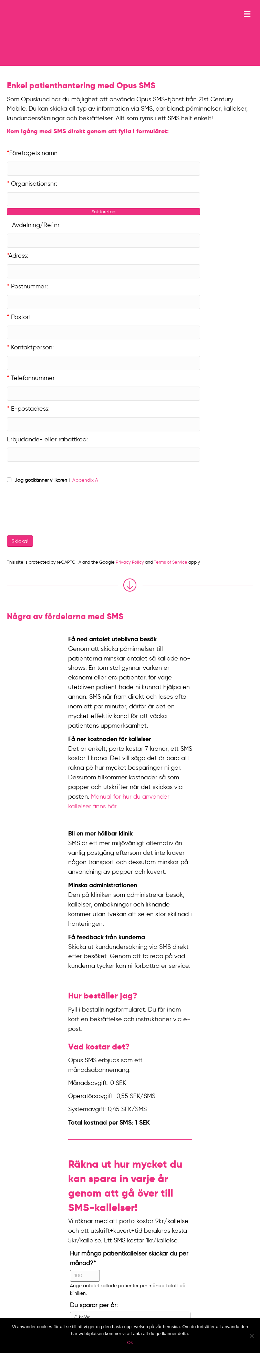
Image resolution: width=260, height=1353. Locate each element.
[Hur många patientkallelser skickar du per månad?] (85, 1276)
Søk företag (103, 211)
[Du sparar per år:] (130, 1317)
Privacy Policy (130, 562)
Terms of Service (170, 562)
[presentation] (54, 511)
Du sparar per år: (94, 1305)
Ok (130, 1342)
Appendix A (84, 480)
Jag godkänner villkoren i (42, 480)
